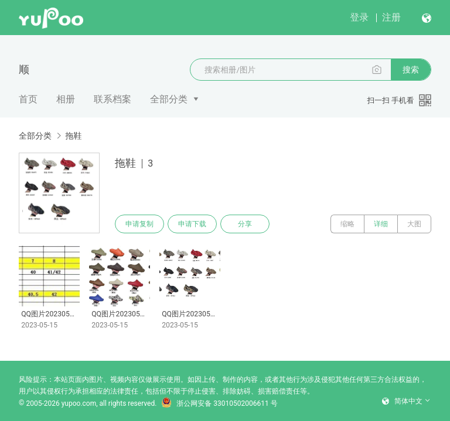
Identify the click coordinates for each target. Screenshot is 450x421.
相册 (65, 99)
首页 (28, 99)
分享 (245, 224)
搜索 (411, 69)
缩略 (347, 224)
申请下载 (192, 224)
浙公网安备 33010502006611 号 (219, 403)
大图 (414, 224)
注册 (391, 17)
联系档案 (112, 99)
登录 (359, 17)
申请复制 (139, 224)
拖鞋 (73, 135)
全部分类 (169, 99)
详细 (381, 224)
